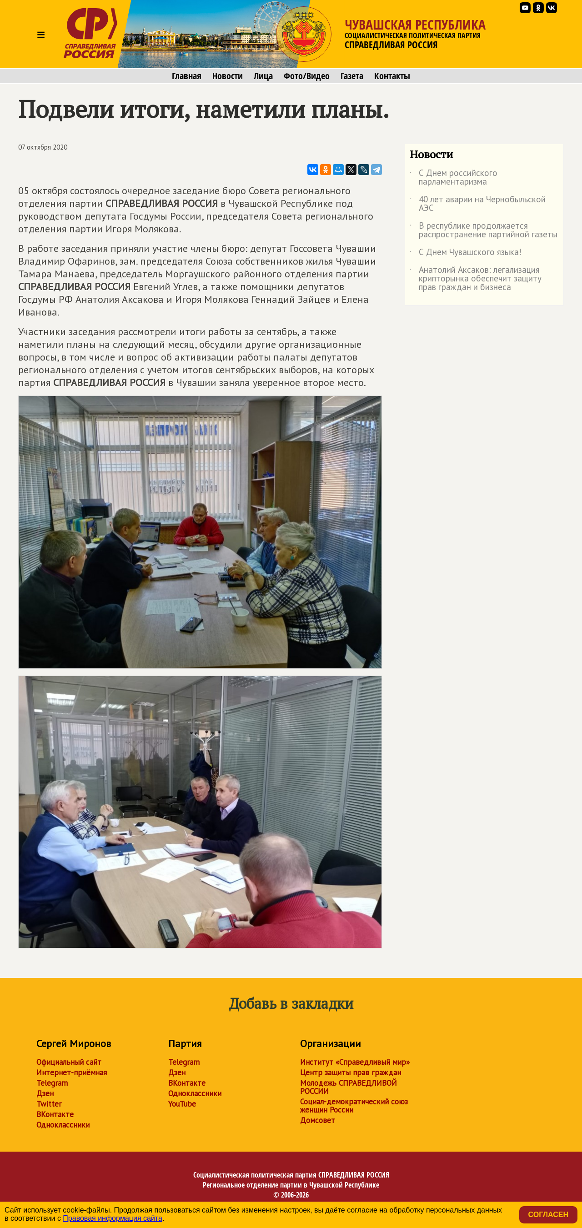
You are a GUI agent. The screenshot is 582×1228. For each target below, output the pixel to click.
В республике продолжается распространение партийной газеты (483, 230)
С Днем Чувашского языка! (466, 254)
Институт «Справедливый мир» (355, 1062)
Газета (352, 76)
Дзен (45, 1093)
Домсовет (317, 1120)
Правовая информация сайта (112, 1218)
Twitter (48, 1104)
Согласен (548, 1214)
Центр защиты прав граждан (350, 1072)
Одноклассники (63, 1125)
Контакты (392, 76)
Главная (186, 76)
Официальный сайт (68, 1062)
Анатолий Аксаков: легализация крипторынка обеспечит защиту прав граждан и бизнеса (476, 279)
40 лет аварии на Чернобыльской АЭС (478, 204)
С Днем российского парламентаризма (453, 178)
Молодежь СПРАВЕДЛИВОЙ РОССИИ (348, 1087)
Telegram (52, 1083)
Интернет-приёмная (71, 1072)
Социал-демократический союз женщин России (354, 1106)
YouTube (182, 1104)
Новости (227, 76)
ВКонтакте (55, 1114)
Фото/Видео (307, 76)
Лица (263, 76)
